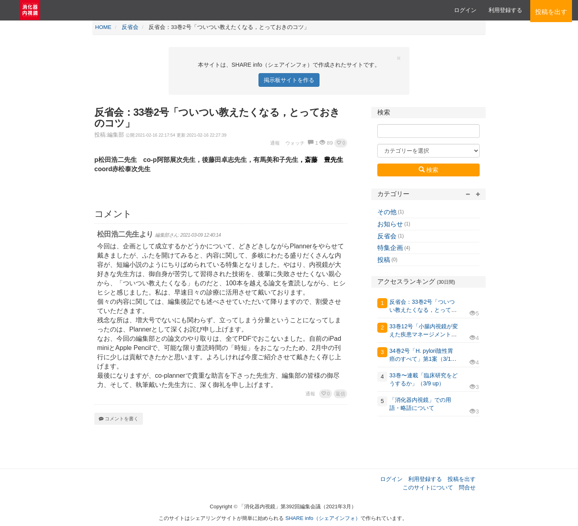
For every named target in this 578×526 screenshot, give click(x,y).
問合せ (467, 487)
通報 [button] (275, 143)
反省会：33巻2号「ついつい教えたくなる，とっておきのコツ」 (423, 310)
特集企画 (390, 247)
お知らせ (390, 224)
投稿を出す (462, 479)
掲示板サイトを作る (289, 80)
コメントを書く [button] (118, 418)
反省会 (387, 236)
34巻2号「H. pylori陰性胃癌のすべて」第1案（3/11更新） (421, 359)
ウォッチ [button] (295, 143)
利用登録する (425, 479)
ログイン (465, 10)
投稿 (383, 259)
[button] (340, 143)
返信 (340, 394)
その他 (387, 212)
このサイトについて (428, 487)
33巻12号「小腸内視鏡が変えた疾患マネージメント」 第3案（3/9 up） (423, 334)
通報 (310, 394)
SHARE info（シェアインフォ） (322, 518)
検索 (428, 169)
